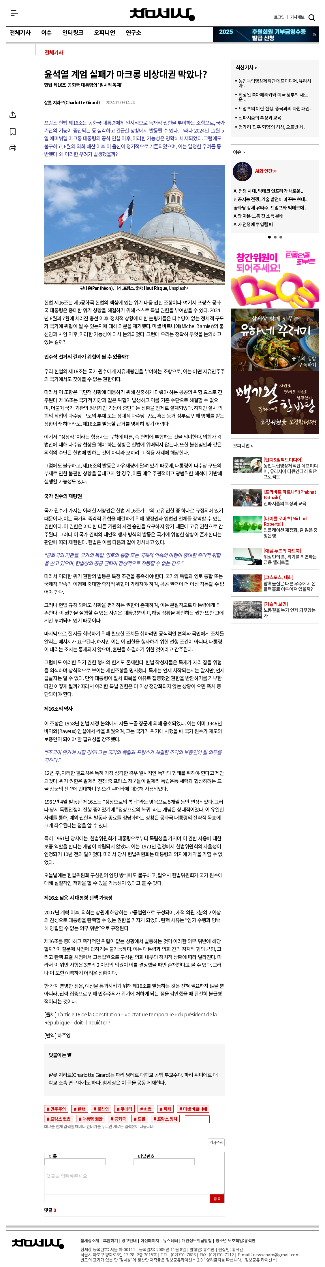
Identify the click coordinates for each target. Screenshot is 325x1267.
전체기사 (20, 33)
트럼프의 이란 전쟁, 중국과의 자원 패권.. (274, 108)
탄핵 (81, 1109)
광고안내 (129, 1240)
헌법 (147, 1109)
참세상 (162, 14)
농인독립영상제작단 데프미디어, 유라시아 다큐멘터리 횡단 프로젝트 (291, 468)
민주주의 (58, 1109)
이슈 (46, 33)
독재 (167, 1109)
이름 (53, 1156)
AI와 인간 (263, 171)
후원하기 (110, 1240)
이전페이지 (149, 1240)
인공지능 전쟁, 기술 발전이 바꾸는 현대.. (270, 199)
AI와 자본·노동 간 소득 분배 (258, 215)
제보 (297, 17)
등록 (217, 1198)
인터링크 (72, 33)
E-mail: (245, 1254)
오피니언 (104, 33)
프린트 (21, 148)
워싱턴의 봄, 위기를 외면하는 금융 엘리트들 (291, 557)
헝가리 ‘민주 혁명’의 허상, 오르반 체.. (271, 126)
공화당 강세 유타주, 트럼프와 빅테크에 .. (270, 207)
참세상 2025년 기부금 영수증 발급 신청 (266, 34)
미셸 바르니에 (195, 1109)
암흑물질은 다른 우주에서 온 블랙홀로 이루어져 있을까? (291, 583)
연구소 (134, 33)
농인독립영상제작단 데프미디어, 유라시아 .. (274, 83)
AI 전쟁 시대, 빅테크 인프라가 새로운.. (268, 190)
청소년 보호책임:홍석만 (235, 1240)
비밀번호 (146, 1156)
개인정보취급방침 (197, 1240)
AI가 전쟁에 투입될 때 (253, 224)
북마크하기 (21, 131)
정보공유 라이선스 (260, 1260)
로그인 (279, 17)
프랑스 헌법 (60, 1118)
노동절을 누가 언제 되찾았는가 (291, 610)
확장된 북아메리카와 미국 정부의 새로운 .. (273, 97)
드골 (141, 1118)
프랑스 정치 (167, 1118)
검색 (311, 17)
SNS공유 (21, 115)
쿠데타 (126, 1109)
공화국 (120, 1118)
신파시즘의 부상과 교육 (259, 117)
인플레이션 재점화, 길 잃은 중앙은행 (291, 527)
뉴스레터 (170, 1240)
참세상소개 (89, 1240)
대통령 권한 (92, 1118)
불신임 (103, 1109)
